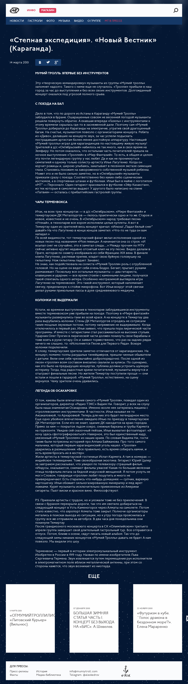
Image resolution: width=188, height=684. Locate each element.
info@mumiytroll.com (84, 671)
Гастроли (35, 21)
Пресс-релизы (19, 671)
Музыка (64, 21)
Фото (50, 21)
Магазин (47, 10)
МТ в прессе (113, 21)
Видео (79, 21)
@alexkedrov (91, 675)
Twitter (48, 62)
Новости (17, 21)
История (41, 671)
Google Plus (56, 62)
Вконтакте (40, 62)
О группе (94, 21)
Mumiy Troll (14, 10)
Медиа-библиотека (48, 675)
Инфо (31, 10)
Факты (14, 675)
